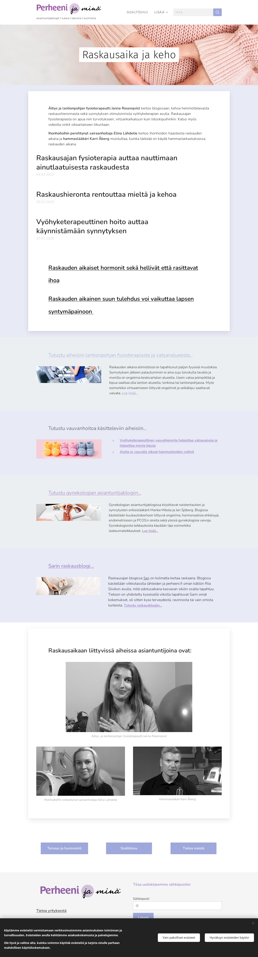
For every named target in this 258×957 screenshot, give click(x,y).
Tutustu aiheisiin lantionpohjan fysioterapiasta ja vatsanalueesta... (120, 355)
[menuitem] (138, 12)
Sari (146, 578)
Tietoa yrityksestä (51, 910)
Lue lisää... (130, 393)
